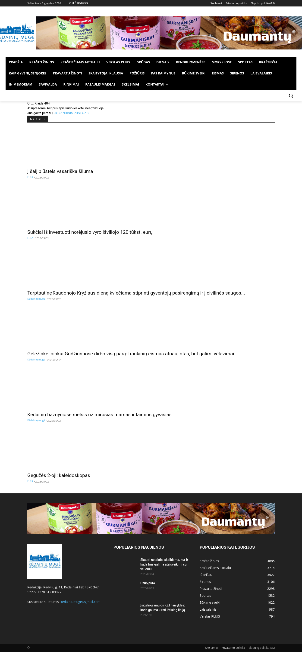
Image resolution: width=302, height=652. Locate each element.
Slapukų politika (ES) (262, 648)
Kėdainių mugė (36, 298)
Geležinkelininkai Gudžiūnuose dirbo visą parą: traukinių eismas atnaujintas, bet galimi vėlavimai (130, 354)
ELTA (30, 177)
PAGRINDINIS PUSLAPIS (70, 113)
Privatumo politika (233, 648)
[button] (290, 95)
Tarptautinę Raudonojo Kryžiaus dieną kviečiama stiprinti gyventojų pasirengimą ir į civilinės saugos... (136, 293)
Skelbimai (211, 648)
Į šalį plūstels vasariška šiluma (60, 171)
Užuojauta (147, 583)
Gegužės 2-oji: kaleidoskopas (58, 475)
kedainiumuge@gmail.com (80, 602)
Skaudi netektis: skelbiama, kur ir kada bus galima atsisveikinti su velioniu (164, 564)
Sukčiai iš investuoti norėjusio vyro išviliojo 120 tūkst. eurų (90, 232)
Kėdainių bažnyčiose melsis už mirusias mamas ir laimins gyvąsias (99, 414)
